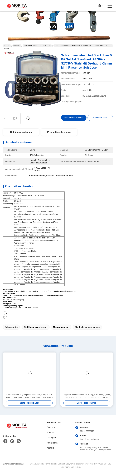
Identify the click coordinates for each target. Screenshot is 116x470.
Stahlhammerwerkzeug (35, 327)
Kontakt (50, 448)
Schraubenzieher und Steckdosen (37, 46)
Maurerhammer (60, 327)
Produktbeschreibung (59, 132)
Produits (16, 46)
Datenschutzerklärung (9, 464)
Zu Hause (6, 46)
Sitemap (20, 464)
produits (50, 432)
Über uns (51, 427)
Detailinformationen (21, 132)
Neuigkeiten (52, 443)
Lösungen (51, 438)
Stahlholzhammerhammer (87, 327)
